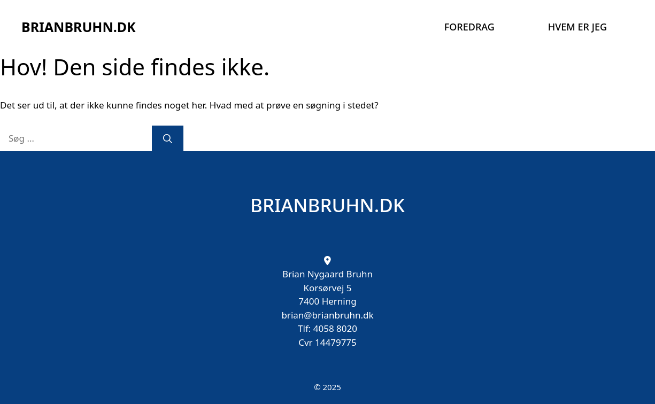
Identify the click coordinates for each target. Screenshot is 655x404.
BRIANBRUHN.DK (78, 27)
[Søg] (167, 138)
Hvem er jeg (577, 26)
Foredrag (469, 26)
